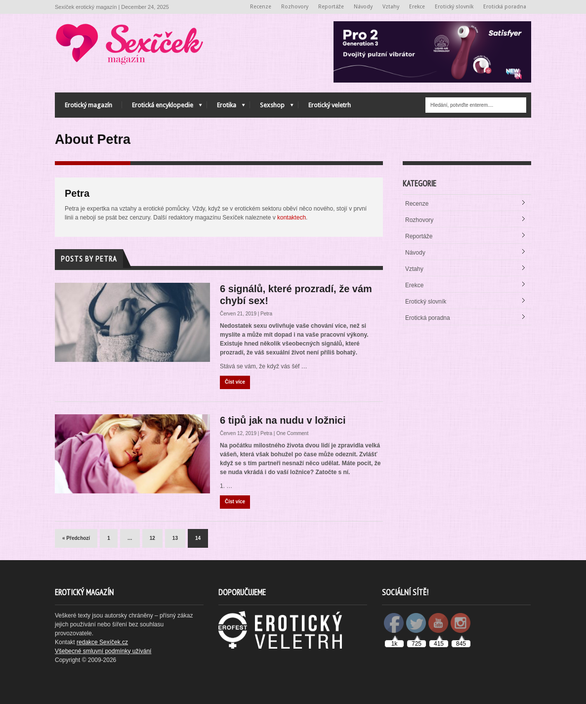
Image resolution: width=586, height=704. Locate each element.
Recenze (260, 6)
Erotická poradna (504, 6)
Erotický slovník (454, 6)
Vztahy (390, 6)
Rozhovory (294, 6)
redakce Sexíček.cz (102, 642)
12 (152, 538)
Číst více (235, 382)
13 (175, 538)
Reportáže (331, 6)
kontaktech (291, 217)
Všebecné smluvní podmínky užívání (103, 651)
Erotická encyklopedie (162, 107)
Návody (363, 6)
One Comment (292, 433)
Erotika (226, 107)
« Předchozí (76, 538)
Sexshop (271, 107)
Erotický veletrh (329, 105)
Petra (266, 313)
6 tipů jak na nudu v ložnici (282, 420)
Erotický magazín (88, 105)
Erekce (417, 6)
